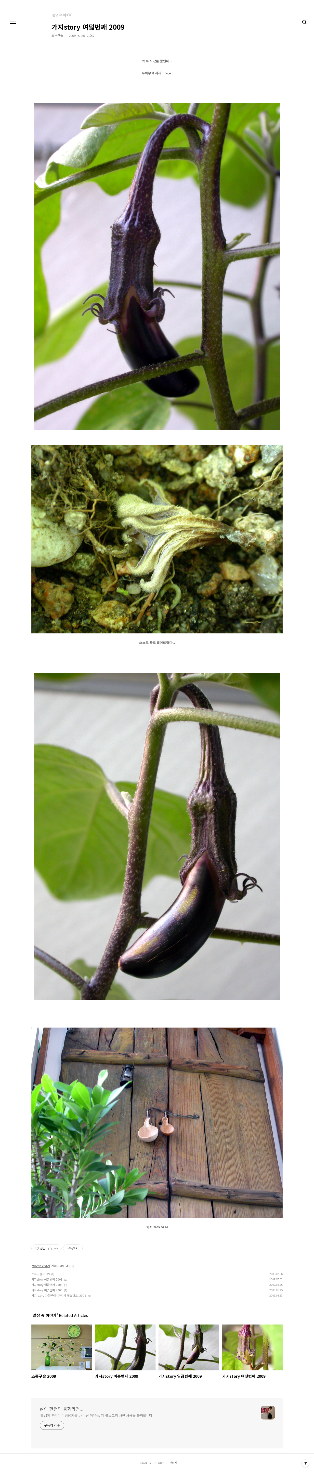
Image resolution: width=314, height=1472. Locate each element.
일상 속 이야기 (41, 1266)
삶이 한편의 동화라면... (61, 1409)
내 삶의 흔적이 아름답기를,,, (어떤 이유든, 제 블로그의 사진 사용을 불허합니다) (97, 1415)
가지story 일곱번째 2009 (47, 1285)
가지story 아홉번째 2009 (47, 1279)
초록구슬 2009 (40, 1274)
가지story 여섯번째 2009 (47, 1290)
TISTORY (158, 1462)
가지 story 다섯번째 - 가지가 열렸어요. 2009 (58, 1295)
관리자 (173, 1462)
